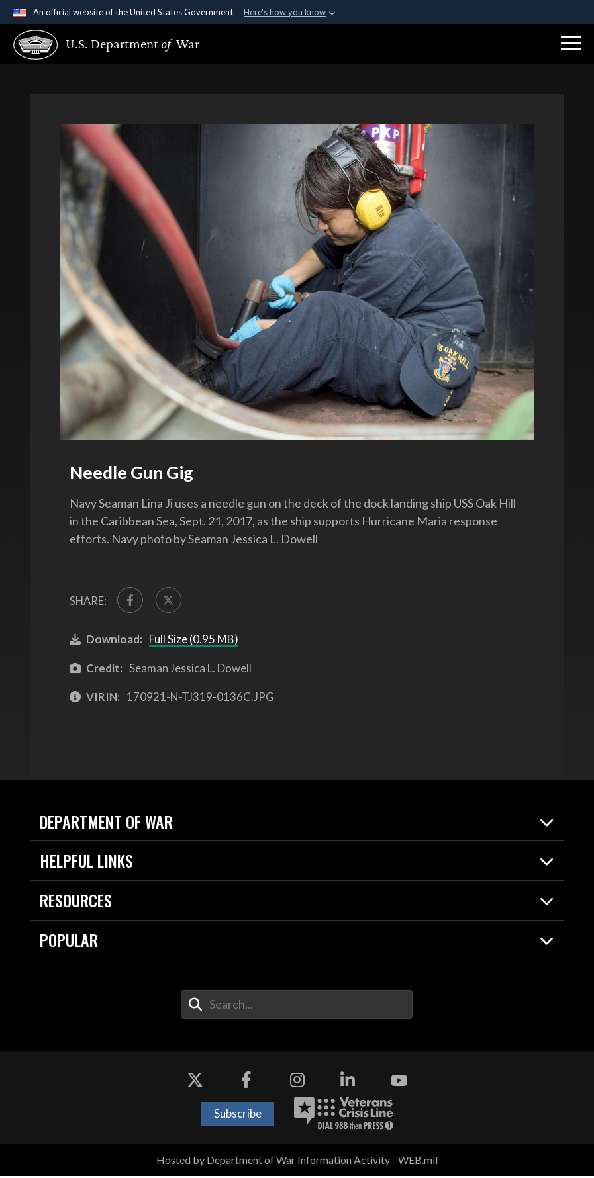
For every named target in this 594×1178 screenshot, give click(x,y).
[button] (571, 43)
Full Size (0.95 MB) (193, 641)
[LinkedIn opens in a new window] (347, 1082)
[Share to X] (171, 601)
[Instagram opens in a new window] (297, 1082)
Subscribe (238, 1115)
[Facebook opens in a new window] (246, 1082)
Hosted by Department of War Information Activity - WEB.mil (297, 1161)
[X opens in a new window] (195, 1082)
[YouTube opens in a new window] (398, 1082)
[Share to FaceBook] (131, 601)
